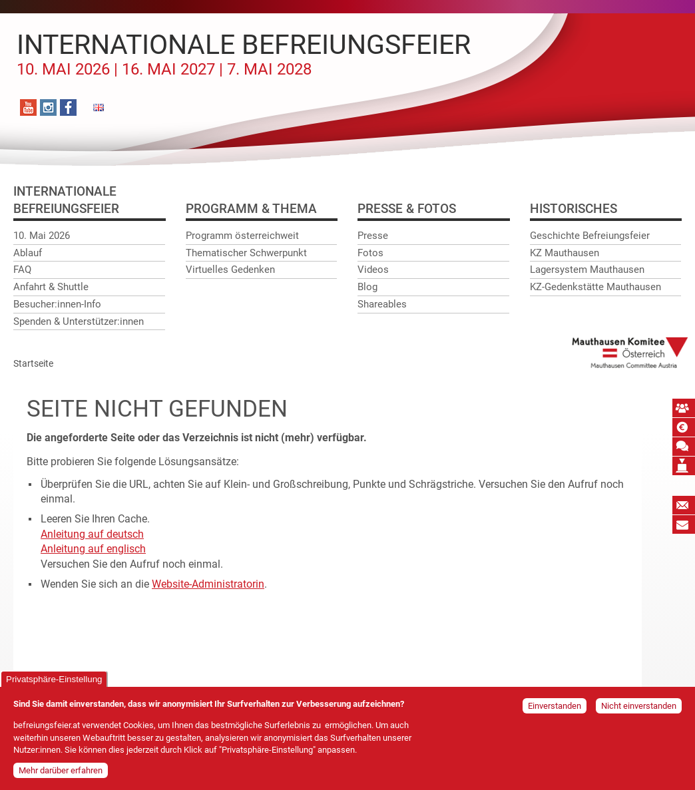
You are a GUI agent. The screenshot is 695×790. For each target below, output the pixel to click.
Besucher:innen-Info (57, 304)
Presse (372, 236)
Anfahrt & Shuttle (51, 287)
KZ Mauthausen (564, 253)
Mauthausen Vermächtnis (683, 466)
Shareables (382, 304)
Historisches (573, 208)
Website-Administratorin (208, 584)
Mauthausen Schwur (683, 446)
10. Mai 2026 (41, 236)
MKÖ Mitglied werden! (683, 408)
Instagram (48, 107)
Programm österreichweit (242, 236)
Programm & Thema (251, 208)
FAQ (22, 270)
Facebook (68, 107)
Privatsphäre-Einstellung (54, 683)
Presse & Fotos (406, 208)
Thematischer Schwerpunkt (246, 253)
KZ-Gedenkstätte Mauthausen (595, 287)
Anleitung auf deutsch (92, 534)
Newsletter (683, 505)
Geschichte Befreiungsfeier (590, 236)
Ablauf (27, 253)
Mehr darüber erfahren (61, 774)
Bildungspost (683, 524)
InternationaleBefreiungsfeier (66, 200)
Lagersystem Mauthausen (587, 270)
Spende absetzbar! (683, 427)
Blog (367, 287)
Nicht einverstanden (638, 709)
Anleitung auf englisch (93, 548)
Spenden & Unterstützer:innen (78, 321)
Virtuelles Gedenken (230, 270)
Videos (373, 270)
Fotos (370, 253)
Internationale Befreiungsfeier (244, 54)
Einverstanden (554, 709)
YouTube (28, 107)
